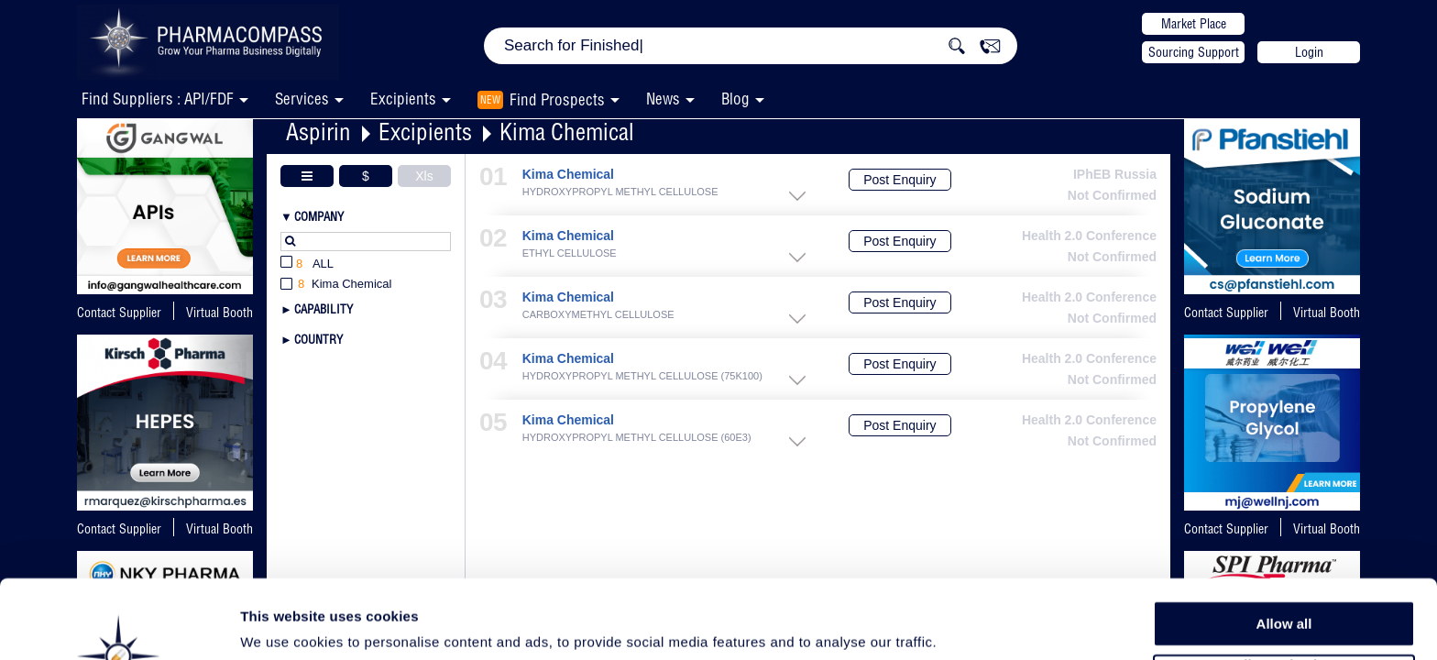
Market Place (1193, 24)
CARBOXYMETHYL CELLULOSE (598, 315)
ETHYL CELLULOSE (569, 253)
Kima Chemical (566, 131)
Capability (323, 309)
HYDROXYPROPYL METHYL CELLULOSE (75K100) (642, 376)
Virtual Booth (1326, 312)
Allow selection (1283, 592)
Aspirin (318, 131)
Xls (424, 176)
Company (319, 216)
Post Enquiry (899, 179)
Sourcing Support (1193, 52)
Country (318, 339)
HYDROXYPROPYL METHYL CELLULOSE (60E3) (636, 438)
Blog (735, 98)
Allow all (1284, 549)
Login (1309, 52)
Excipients (425, 131)
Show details (961, 624)
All (307, 264)
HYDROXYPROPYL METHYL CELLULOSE (620, 192)
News (663, 98)
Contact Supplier (119, 312)
